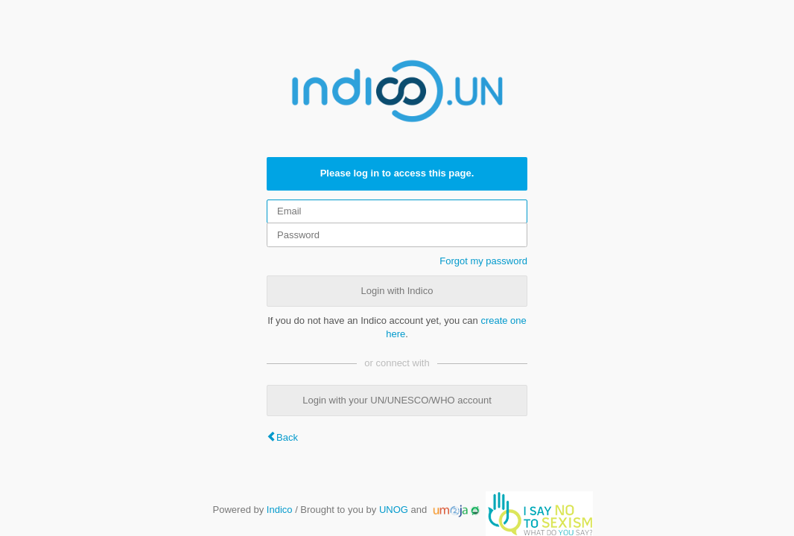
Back (287, 437)
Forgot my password (483, 261)
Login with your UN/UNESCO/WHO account (397, 400)
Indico (280, 509)
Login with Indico (397, 290)
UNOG (393, 509)
